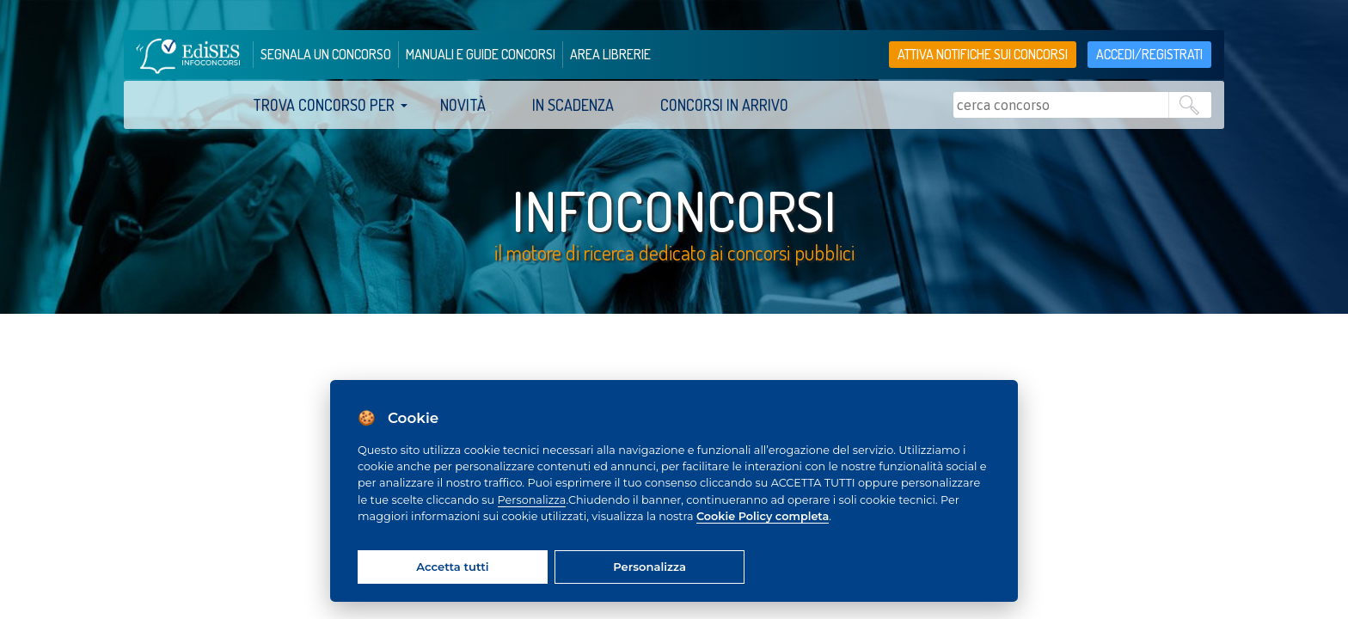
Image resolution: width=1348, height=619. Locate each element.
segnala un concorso (325, 54)
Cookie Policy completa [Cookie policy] (762, 516)
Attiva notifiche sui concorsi (983, 54)
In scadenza (573, 104)
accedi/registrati (1149, 54)
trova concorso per (324, 104)
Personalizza (532, 499)
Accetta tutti (452, 566)
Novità (463, 104)
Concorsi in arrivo (724, 104)
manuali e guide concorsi (480, 54)
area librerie (610, 54)
